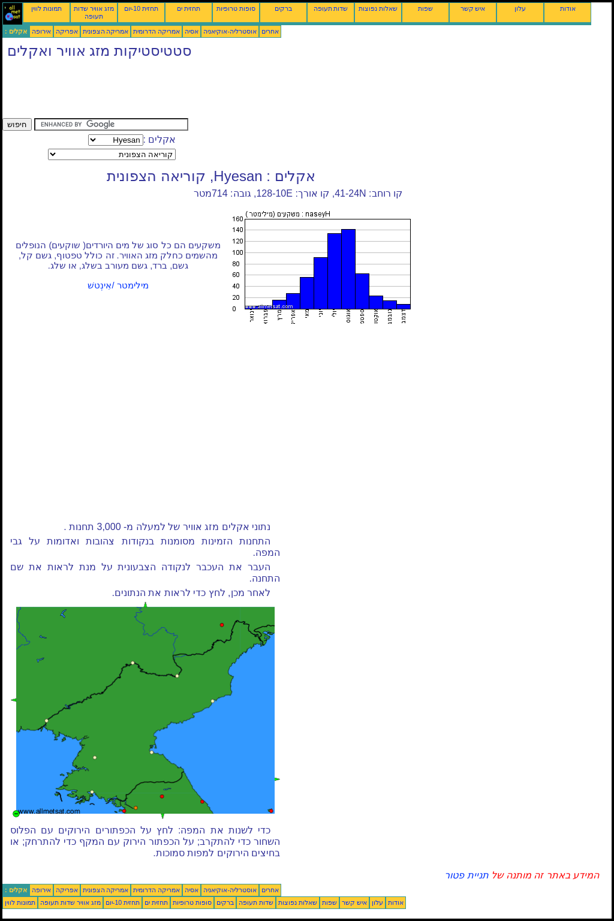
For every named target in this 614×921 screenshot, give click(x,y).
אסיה (191, 31)
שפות (425, 8)
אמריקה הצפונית (106, 31)
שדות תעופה (331, 8)
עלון (520, 8)
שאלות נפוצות (378, 8)
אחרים (270, 31)
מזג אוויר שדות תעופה (94, 12)
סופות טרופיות (235, 8)
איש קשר (473, 8)
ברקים (283, 8)
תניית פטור (466, 875)
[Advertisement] (220, 91)
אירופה (41, 31)
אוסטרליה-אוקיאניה (230, 31)
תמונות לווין (46, 8)
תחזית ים (188, 8)
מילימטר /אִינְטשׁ (118, 285)
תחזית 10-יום (141, 8)
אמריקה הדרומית (156, 31)
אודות (568, 8)
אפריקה (67, 31)
